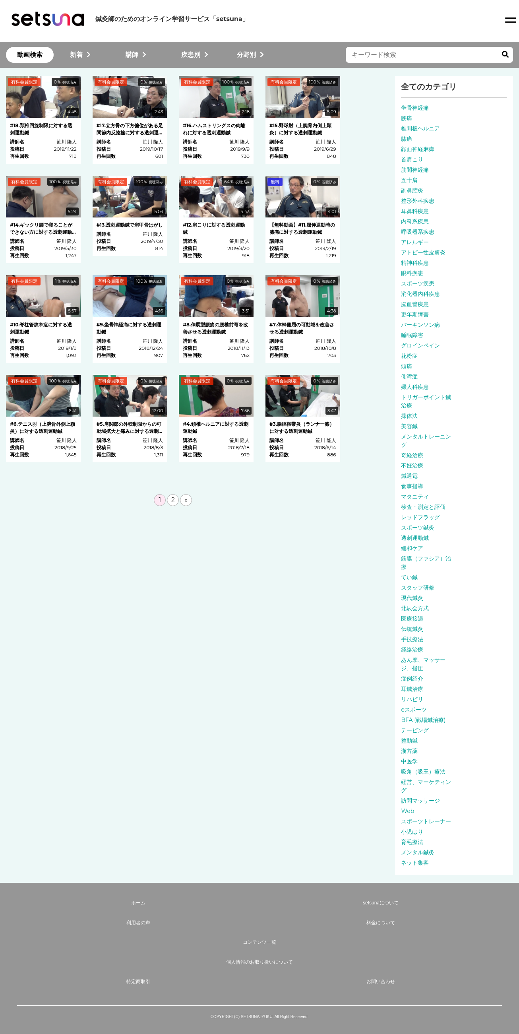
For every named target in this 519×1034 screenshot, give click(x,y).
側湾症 (409, 376)
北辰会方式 (415, 608)
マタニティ (415, 496)
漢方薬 (409, 751)
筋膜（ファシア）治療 (426, 562)
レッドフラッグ (420, 517)
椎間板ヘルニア (420, 128)
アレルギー (415, 242)
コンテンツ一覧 (259, 942)
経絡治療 (412, 649)
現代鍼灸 (412, 597)
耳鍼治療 (412, 689)
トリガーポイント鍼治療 (426, 401)
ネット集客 (415, 862)
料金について (380, 922)
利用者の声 (138, 922)
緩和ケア (412, 548)
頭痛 (406, 366)
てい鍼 (409, 577)
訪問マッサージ (420, 800)
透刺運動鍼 (415, 537)
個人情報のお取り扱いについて (259, 962)
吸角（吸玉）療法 (423, 771)
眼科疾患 (412, 273)
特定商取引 (138, 981)
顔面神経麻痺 (417, 149)
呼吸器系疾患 (417, 231)
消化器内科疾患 (420, 293)
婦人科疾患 (415, 386)
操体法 (409, 415)
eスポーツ (413, 709)
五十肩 (409, 180)
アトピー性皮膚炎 (423, 252)
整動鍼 (409, 740)
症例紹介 (412, 678)
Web (407, 811)
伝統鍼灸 (412, 628)
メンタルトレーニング (426, 440)
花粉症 (409, 355)
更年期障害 (415, 314)
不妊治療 (412, 465)
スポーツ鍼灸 (417, 527)
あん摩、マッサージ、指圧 (423, 664)
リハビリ (412, 699)
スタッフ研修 (417, 587)
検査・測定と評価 (423, 506)
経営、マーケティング (426, 786)
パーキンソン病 (420, 324)
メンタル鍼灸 (417, 852)
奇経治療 (412, 455)
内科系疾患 (415, 221)
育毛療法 (412, 842)
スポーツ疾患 (417, 283)
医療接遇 (412, 618)
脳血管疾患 (415, 304)
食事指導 (412, 486)
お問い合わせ (380, 981)
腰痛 (406, 118)
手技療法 (412, 639)
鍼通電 (409, 475)
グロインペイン (420, 345)
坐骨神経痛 (415, 107)
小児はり (412, 831)
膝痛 (406, 138)
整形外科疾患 (417, 200)
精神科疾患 (415, 262)
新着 (80, 54)
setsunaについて (381, 903)
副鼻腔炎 (412, 190)
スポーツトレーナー (426, 821)
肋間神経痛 (415, 169)
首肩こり (412, 159)
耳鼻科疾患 (415, 211)
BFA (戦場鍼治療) (423, 720)
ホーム (138, 903)
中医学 (409, 761)
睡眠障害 (412, 335)
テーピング (415, 730)
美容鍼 (409, 426)
